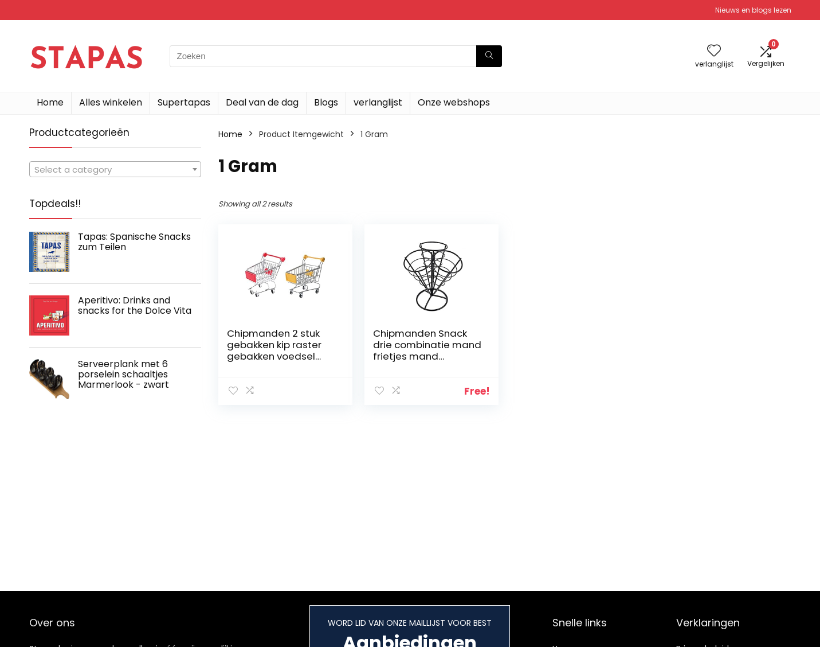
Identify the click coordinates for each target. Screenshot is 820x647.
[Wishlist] (714, 51)
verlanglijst (378, 102)
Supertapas (184, 102)
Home (50, 102)
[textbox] (115, 170)
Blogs (326, 102)
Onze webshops (454, 102)
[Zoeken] (489, 56)
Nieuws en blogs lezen (753, 10)
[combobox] (115, 169)
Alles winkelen (110, 102)
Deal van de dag (262, 102)
